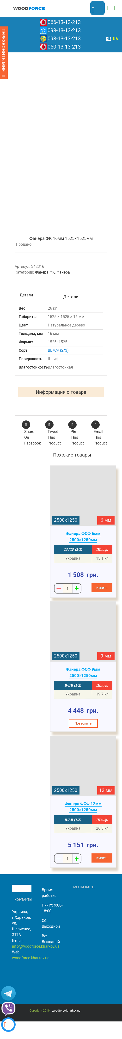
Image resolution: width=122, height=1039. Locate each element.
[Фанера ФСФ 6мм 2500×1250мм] (83, 496)
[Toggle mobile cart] (107, 8)
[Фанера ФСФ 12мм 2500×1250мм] (83, 766)
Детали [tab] (26, 295)
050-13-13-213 (64, 47)
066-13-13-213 (64, 22)
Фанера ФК (45, 272)
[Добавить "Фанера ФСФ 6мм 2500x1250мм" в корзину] (102, 587)
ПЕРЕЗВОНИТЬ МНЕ (3, 52)
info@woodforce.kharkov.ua (36, 946)
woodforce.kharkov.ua (30, 958)
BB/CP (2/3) (58, 350)
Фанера (63, 272)
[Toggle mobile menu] (114, 8)
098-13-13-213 (64, 30)
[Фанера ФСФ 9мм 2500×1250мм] (83, 631)
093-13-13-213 (64, 39)
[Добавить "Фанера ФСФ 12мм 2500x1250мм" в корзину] (102, 858)
